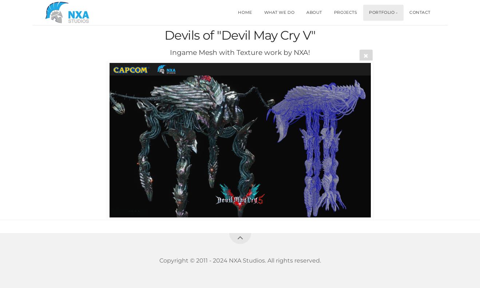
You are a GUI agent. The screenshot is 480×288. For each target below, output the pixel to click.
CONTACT (420, 12)
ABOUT (314, 12)
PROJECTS (345, 12)
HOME (245, 12)
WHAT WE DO (279, 12)
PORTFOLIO (381, 12)
